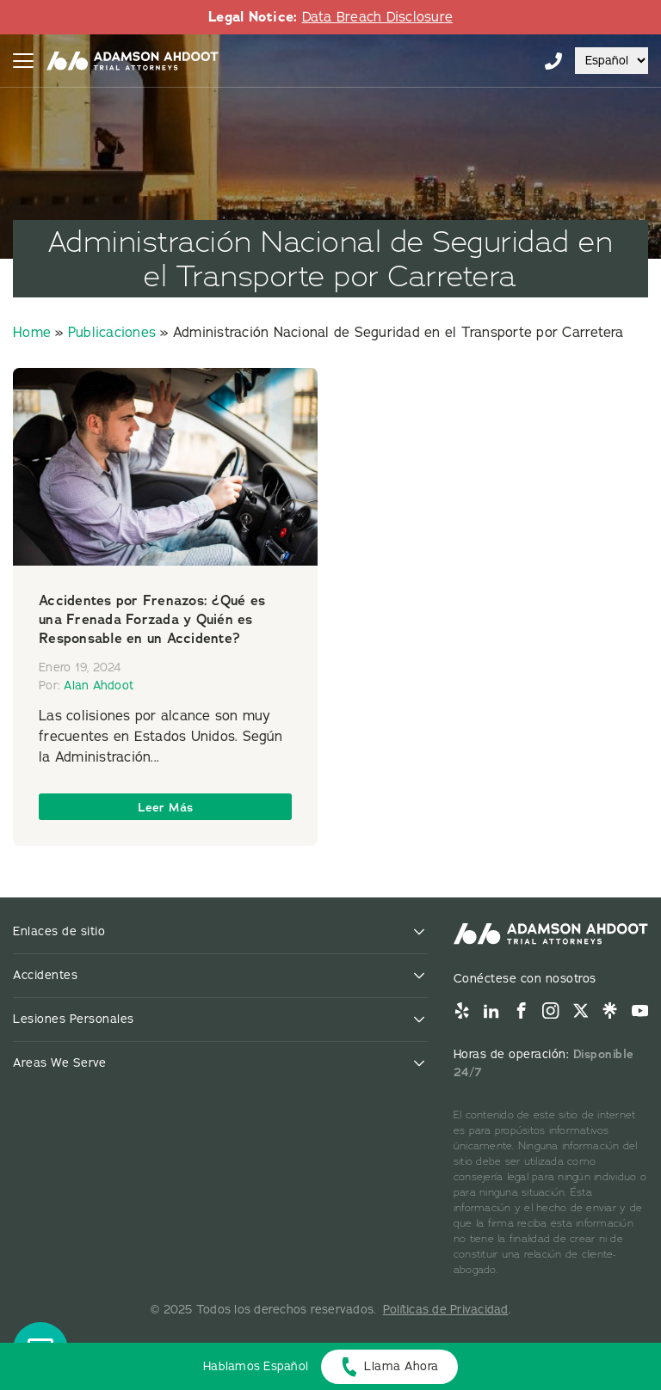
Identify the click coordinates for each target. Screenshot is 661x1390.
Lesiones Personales (73, 1019)
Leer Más (166, 807)
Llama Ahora (401, 1366)
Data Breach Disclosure (378, 17)
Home (32, 332)
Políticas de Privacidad (446, 1309)
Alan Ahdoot (98, 685)
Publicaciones (112, 332)
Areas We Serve (59, 1063)
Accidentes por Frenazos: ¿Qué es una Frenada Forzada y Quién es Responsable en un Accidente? (152, 619)
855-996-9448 (553, 61)
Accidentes (45, 975)
